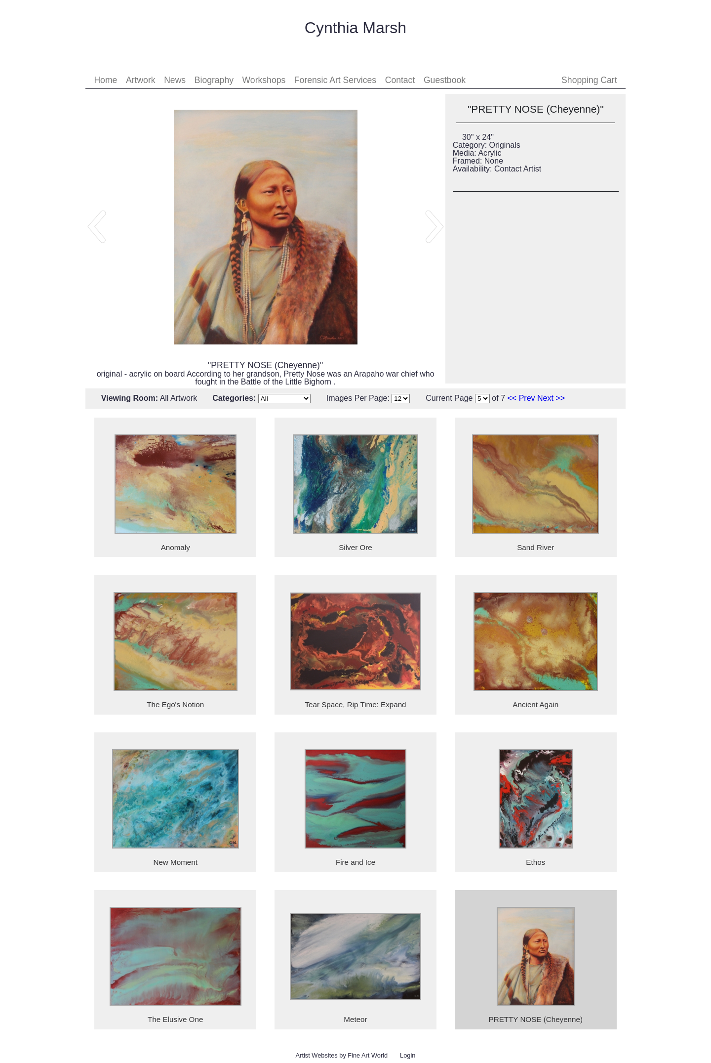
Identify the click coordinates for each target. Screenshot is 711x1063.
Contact (400, 80)
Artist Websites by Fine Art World (342, 1055)
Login (407, 1055)
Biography (214, 80)
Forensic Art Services (335, 80)
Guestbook (445, 80)
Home (105, 80)
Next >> (551, 398)
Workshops (264, 80)
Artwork (141, 80)
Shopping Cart (589, 80)
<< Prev (521, 398)
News (175, 80)
